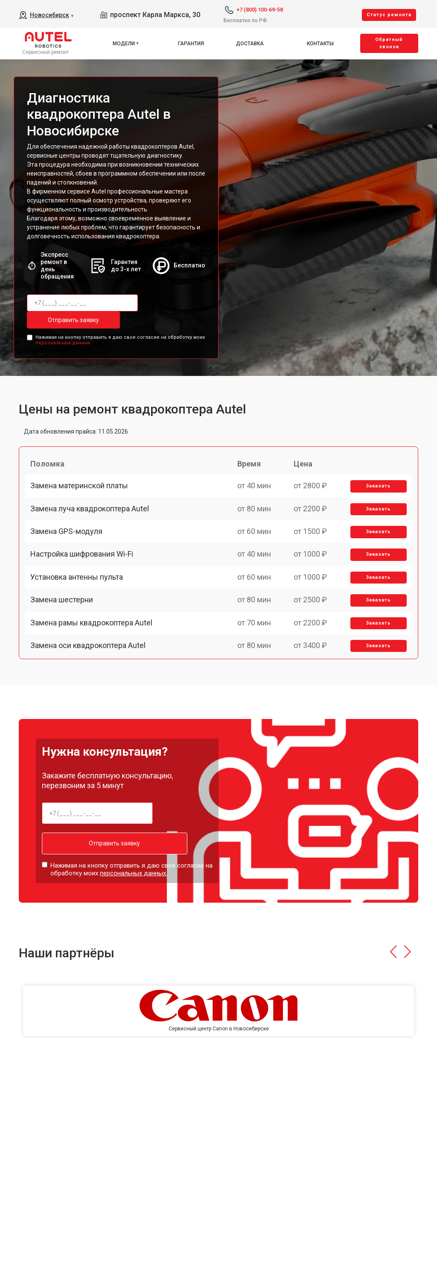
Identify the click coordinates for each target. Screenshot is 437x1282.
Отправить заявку (61, 320)
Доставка (250, 44)
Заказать (375, 494)
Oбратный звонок (389, 43)
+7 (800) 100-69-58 (259, 9)
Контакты (320, 44)
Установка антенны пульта (80, 612)
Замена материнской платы (82, 493)
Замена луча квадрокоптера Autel (93, 523)
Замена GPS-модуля (70, 553)
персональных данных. (63, 340)
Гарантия (191, 44)
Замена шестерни (65, 641)
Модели (124, 44)
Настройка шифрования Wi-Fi (85, 582)
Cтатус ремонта (389, 15)
